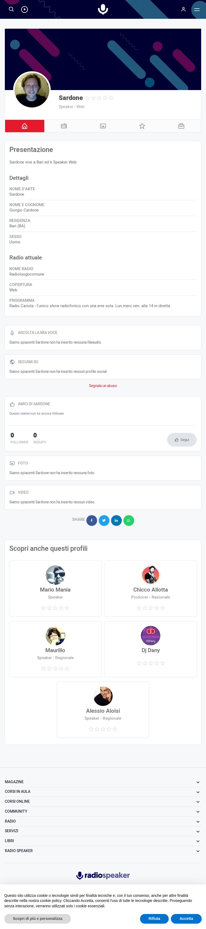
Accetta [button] (186, 918)
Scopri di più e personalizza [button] (37, 918)
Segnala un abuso (103, 386)
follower (18, 439)
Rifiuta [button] (154, 918)
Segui (185, 439)
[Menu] (183, 9)
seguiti (36, 439)
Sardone (71, 98)
